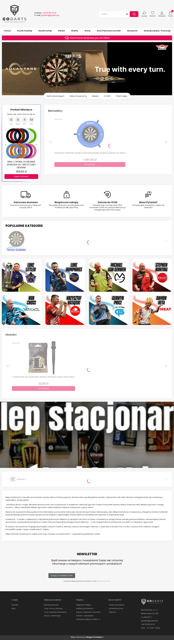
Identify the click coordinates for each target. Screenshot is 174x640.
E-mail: (47, 15)
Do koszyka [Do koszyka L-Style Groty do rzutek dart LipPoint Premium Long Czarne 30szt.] (43, 388)
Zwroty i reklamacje (52, 615)
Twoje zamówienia (116, 605)
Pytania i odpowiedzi (84, 615)
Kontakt (15, 605)
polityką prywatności (103, 581)
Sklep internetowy (86, 637)
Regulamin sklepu (83, 605)
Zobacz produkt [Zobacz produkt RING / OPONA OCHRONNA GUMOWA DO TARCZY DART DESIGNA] (21, 176)
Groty (87, 30)
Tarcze (7, 30)
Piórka (61, 30)
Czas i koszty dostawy (53, 608)
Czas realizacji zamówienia (55, 612)
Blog (13, 608)
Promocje (165, 30)
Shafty (74, 30)
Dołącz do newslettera (62, 575)
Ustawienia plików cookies (87, 619)
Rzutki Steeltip (24, 30)
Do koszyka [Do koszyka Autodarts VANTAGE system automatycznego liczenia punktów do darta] (90, 164)
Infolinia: (45, 13)
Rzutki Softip (45, 30)
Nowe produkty (152, 30)
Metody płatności (51, 605)
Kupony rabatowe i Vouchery (88, 612)
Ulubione (112, 612)
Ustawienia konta (116, 608)
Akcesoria (132, 30)
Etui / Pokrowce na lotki (109, 30)
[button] (134, 14)
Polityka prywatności (84, 608)
